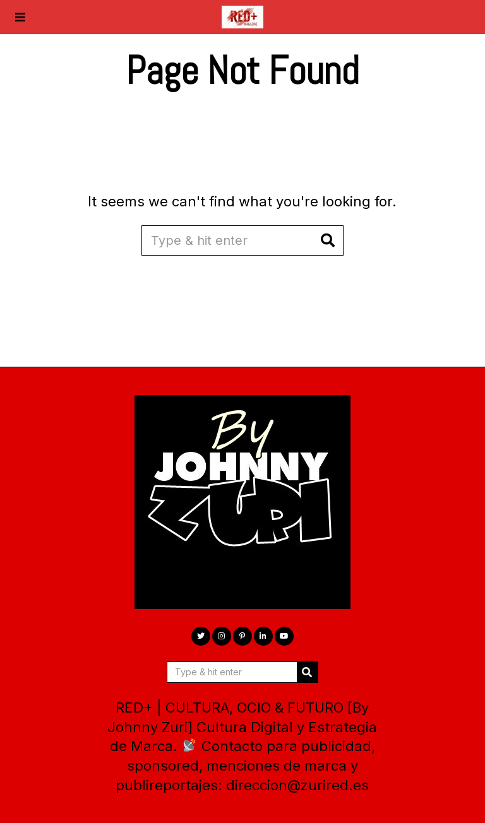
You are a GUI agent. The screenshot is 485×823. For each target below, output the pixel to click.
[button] (328, 240)
